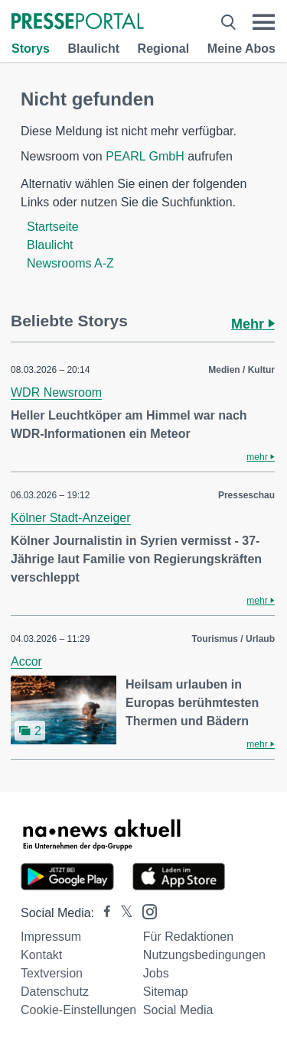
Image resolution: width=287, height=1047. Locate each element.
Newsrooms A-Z (70, 263)
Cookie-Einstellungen (78, 1009)
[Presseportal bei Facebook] (102, 912)
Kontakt (41, 954)
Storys (30, 48)
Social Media (178, 1009)
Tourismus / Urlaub (233, 639)
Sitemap (165, 991)
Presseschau (246, 495)
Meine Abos (241, 48)
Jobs (156, 973)
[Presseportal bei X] (122, 912)
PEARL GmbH (145, 156)
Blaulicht (93, 48)
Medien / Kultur (241, 370)
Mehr (253, 324)
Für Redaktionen (188, 936)
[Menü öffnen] (264, 22)
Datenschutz (55, 991)
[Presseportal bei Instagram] (145, 910)
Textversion (52, 973)
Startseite (53, 226)
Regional (164, 48)
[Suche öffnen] (228, 22)
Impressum (51, 936)
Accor (26, 661)
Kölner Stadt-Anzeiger (71, 517)
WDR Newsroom (56, 392)
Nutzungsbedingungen (204, 954)
